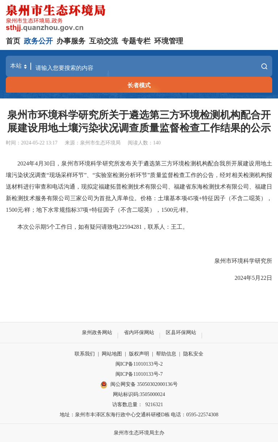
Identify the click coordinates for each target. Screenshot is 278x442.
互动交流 (103, 41)
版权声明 (139, 354)
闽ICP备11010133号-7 (139, 374)
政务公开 (38, 41)
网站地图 (112, 354)
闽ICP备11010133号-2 (139, 364)
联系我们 (85, 354)
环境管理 (168, 41)
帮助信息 (166, 354)
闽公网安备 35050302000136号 (139, 384)
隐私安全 (193, 354)
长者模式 (139, 85)
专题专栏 (136, 41)
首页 (13, 41)
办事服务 (70, 41)
